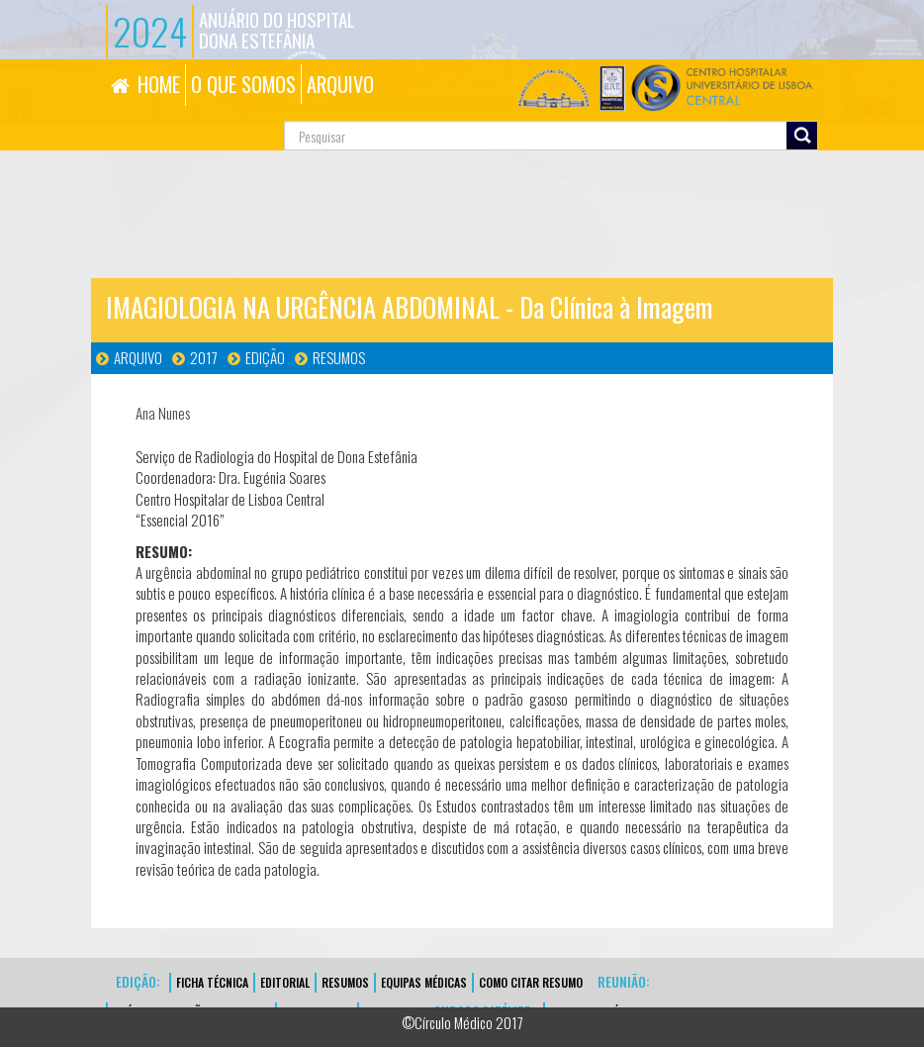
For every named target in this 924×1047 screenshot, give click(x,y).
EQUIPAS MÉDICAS (424, 982)
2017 (204, 357)
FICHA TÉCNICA (212, 982)
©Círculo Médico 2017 (462, 1022)
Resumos (339, 357)
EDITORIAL (285, 982)
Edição (265, 357)
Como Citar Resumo (531, 982)
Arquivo (138, 357)
